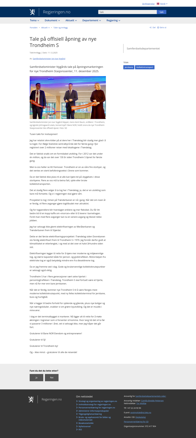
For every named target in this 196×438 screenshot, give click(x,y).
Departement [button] (90, 20)
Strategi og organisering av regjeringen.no (98, 401)
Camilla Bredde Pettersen (152, 400)
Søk (162, 12)
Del (154, 27)
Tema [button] (33, 20)
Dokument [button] (51, 20)
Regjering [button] (112, 20)
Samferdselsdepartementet (143, 48)
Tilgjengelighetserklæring (90, 414)
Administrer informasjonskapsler (94, 411)
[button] (45, 27)
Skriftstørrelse (148, 3)
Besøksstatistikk (86, 423)
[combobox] (127, 12)
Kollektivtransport (144, 67)
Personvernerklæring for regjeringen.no (97, 407)
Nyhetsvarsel (85, 426)
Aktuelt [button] (70, 20)
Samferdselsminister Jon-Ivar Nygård (49, 58)
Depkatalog (141, 417)
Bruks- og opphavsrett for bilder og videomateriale (95, 418)
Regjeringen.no (55, 12)
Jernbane (129, 67)
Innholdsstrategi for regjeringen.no (95, 404)
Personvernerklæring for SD (136, 421)
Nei (51, 377)
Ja (36, 377)
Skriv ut (163, 27)
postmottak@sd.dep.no (140, 412)
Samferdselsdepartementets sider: (151, 396)
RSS (80, 429)
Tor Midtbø (141, 403)
